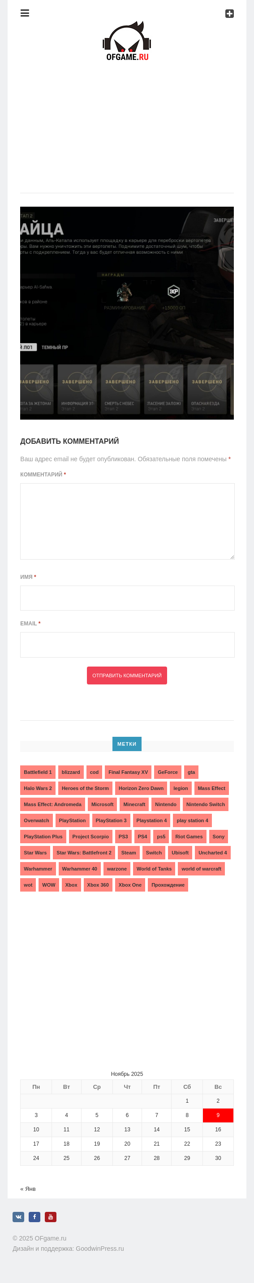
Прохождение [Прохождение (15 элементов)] (168, 885)
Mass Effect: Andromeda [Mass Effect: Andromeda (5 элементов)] (53, 804)
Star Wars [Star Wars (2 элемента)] (35, 852)
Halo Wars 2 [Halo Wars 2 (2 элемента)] (38, 788)
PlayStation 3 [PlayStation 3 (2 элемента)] (111, 820)
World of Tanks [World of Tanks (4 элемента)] (154, 868)
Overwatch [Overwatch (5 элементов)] (36, 820)
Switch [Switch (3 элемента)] (154, 852)
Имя (28, 577)
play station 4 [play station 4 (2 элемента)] (192, 820)
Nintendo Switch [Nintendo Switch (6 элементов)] (205, 804)
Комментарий (43, 475)
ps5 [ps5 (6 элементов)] (161, 836)
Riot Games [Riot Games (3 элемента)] (188, 836)
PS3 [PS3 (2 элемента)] (123, 836)
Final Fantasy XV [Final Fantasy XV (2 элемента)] (128, 772)
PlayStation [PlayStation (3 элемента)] (72, 820)
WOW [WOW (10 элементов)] (48, 885)
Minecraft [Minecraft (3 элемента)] (134, 804)
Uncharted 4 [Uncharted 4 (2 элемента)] (212, 852)
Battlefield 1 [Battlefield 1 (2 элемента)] (38, 772)
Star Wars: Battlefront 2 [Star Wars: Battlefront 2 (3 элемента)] (83, 852)
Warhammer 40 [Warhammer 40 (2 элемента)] (79, 868)
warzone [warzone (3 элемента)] (117, 868)
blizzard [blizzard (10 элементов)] (71, 772)
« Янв (27, 1188)
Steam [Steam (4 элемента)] (128, 852)
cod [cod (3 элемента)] (94, 772)
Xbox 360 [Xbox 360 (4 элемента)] (98, 885)
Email (30, 623)
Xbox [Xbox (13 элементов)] (71, 885)
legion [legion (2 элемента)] (180, 788)
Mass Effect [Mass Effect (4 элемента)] (211, 788)
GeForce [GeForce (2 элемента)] (168, 772)
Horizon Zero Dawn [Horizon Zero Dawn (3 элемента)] (141, 788)
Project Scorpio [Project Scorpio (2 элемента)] (91, 836)
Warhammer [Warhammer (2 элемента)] (38, 868)
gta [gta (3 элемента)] (191, 772)
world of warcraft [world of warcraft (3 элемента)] (201, 868)
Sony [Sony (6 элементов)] (219, 836)
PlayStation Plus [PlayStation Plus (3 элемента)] (43, 836)
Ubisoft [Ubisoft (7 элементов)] (180, 852)
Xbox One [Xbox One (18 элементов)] (130, 885)
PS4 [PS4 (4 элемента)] (142, 836)
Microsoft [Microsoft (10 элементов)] (102, 804)
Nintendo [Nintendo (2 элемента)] (166, 804)
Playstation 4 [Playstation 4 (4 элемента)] (152, 820)
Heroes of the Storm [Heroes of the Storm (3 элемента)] (85, 788)
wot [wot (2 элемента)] (28, 885)
